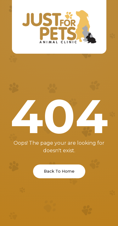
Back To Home (59, 171)
